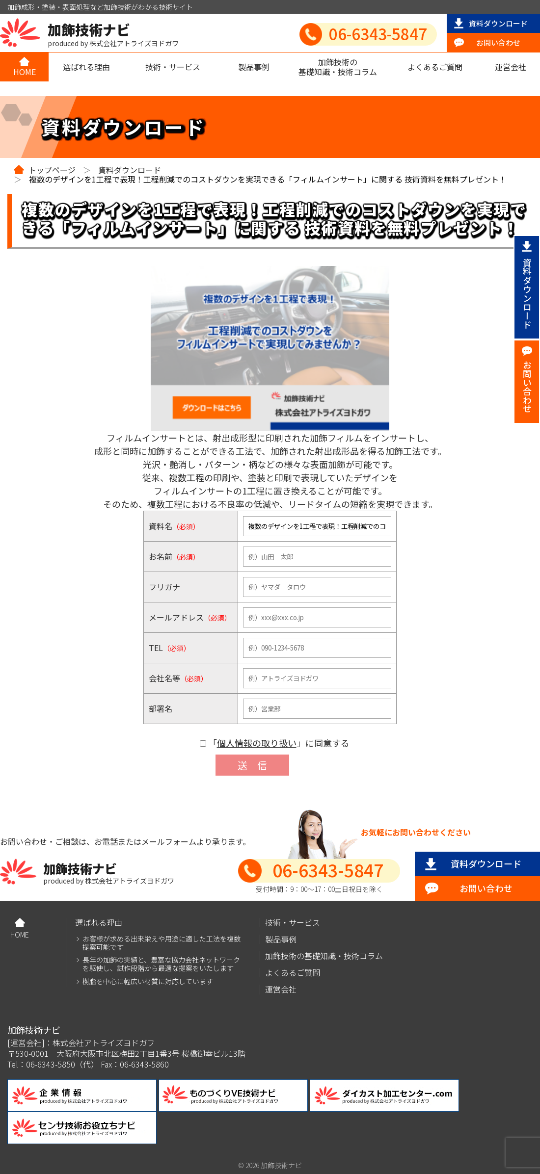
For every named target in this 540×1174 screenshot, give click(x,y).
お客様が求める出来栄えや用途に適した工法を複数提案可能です (161, 943)
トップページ (52, 170)
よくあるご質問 (434, 67)
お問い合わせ (498, 42)
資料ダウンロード (498, 23)
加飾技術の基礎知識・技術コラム (337, 66)
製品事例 (254, 67)
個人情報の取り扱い (257, 742)
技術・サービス (172, 67)
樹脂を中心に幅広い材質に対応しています (147, 981)
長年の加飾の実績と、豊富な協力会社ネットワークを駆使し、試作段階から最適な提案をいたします (161, 964)
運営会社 (510, 67)
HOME (24, 72)
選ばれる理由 (86, 67)
